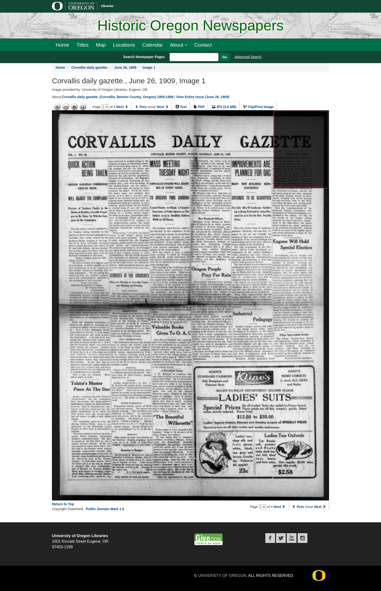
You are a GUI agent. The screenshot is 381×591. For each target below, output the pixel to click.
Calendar (152, 45)
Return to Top (63, 504)
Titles (82, 45)
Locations (124, 45)
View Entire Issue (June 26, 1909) (202, 97)
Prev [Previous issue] (143, 107)
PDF (201, 107)
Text (183, 107)
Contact (203, 45)
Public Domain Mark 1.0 (105, 509)
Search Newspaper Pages (144, 57)
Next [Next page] (120, 107)
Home (62, 45)
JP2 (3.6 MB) (226, 107)
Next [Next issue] (160, 107)
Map (101, 45)
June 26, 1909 (125, 67)
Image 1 (149, 67)
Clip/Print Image (261, 107)
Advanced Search (247, 57)
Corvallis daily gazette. (89, 67)
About (178, 45)
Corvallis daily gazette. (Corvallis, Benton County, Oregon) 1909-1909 (117, 97)
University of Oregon (222, 576)
